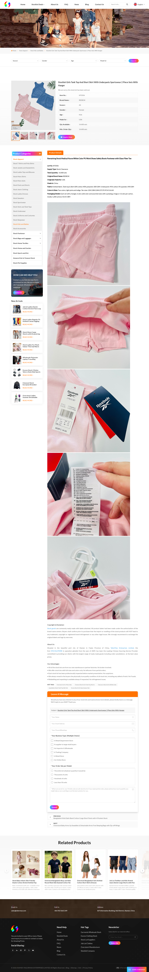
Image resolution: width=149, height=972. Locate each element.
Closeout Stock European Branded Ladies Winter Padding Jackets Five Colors (31, 384)
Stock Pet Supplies (20, 263)
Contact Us (18, 292)
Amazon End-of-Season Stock (24, 258)
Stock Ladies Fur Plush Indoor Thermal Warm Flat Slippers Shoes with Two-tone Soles (31, 345)
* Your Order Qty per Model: (61, 766)
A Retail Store (59, 756)
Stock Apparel (23, 50)
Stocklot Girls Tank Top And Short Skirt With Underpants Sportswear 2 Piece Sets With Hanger (91, 710)
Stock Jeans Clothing (20, 189)
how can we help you (25, 275)
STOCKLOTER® (56, 651)
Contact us (99, 4)
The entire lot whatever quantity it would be (69, 771)
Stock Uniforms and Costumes (24, 215)
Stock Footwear (19, 233)
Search (133, 61)
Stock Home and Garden (22, 248)
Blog (87, 4)
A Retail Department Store (63, 741)
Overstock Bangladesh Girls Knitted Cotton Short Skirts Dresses (89, 882)
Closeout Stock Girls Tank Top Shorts (85, 684)
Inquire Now (66, 137)
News (76, 4)
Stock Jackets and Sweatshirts (23, 168)
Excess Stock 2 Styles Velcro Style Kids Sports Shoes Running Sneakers (32, 371)
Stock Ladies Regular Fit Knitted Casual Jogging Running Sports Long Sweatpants (31, 320)
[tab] (55, 153)
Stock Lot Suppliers (88, 940)
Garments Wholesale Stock (91, 932)
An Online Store (60, 760)
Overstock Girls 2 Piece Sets (64, 684)
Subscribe (114, 943)
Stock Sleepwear (19, 220)
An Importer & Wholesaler (63, 748)
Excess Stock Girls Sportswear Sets (80, 688)
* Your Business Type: (65, 736)
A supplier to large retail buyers (65, 744)
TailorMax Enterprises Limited (122, 648)
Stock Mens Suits (19, 181)
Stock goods (51, 628)
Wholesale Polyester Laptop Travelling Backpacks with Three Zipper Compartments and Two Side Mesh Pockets (31, 358)
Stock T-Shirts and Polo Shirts (23, 163)
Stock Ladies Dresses (20, 194)
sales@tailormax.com (18, 911)
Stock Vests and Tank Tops (22, 207)
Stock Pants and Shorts (21, 185)
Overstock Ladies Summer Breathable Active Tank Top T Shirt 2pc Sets (31, 396)
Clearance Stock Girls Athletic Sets (107, 684)
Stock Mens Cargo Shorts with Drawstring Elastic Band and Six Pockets (31, 333)
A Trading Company (61, 752)
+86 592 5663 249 (60, 911)
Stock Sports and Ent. (21, 253)
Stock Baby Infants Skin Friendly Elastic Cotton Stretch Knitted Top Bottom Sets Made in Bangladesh (24, 882)
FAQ (66, 4)
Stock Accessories (19, 228)
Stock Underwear (19, 211)
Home (22, 4)
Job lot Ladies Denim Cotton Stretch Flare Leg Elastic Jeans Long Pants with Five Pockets (32, 307)
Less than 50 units (60, 782)
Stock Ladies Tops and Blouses (24, 172)
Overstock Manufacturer (90, 947)
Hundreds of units (60, 778)
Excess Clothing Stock (89, 936)
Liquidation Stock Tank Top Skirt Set (58, 688)
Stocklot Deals (37, 4)
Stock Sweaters (18, 198)
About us (54, 4)
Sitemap (74, 968)
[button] (142, 871)
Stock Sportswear (19, 202)
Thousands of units (61, 775)
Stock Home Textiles (20, 243)
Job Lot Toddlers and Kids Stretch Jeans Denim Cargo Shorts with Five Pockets (122, 882)
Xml (79, 968)
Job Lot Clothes (87, 943)
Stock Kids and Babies (36, 50)
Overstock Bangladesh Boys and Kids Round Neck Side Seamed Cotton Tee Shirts (58, 882)
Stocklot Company (88, 951)
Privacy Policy (88, 968)
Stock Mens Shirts (19, 176)
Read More (28, 312)
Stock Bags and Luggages (22, 238)
